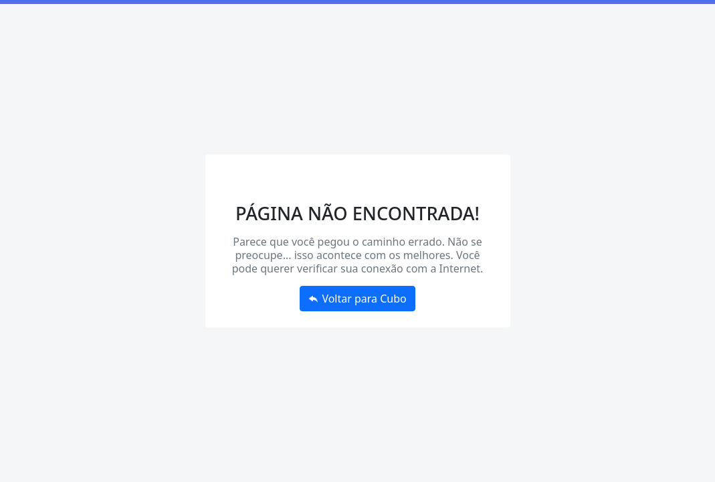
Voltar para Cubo (357, 298)
